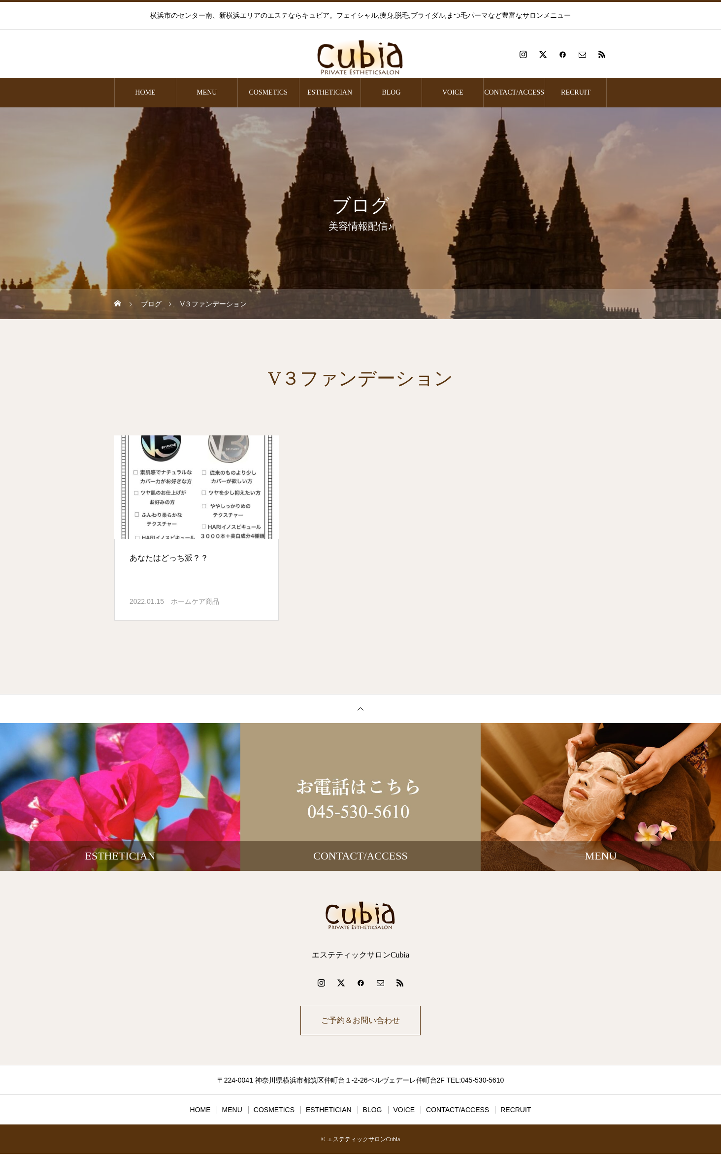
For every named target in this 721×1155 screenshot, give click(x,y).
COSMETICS (268, 92)
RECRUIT (575, 92)
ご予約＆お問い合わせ (360, 1021)
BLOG (391, 92)
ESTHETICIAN (329, 92)
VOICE (452, 92)
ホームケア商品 (195, 601)
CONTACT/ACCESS (514, 92)
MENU (207, 92)
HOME (145, 92)
